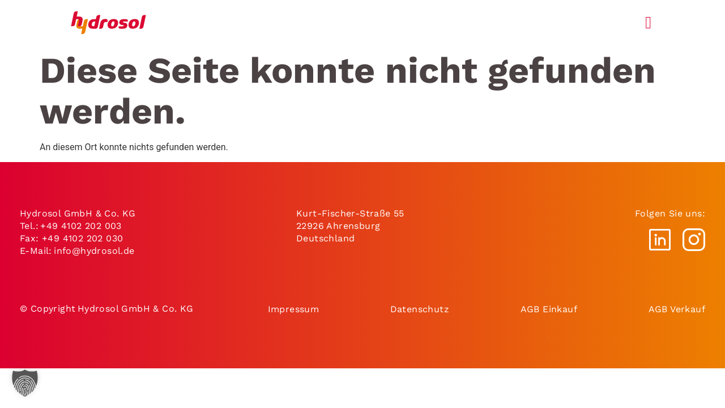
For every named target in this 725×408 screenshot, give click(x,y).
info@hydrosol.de (95, 250)
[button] (25, 383)
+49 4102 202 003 (80, 225)
